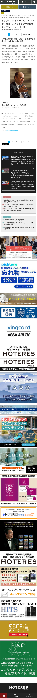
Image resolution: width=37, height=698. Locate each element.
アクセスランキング (30, 696)
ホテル (2, 12)
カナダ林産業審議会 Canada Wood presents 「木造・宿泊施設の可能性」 (19, 223)
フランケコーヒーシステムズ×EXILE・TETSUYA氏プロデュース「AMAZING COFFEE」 (19, 209)
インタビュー (5, 10)
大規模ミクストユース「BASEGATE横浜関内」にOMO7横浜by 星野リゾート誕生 (19, 200)
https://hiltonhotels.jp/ (12, 130)
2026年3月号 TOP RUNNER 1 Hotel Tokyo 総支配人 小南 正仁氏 (19, 228)
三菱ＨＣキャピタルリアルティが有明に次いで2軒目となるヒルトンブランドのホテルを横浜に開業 (23, 186)
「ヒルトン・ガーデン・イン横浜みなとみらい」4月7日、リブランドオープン (18, 205)
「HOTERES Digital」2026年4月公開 (14, 220)
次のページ (26, 34)
